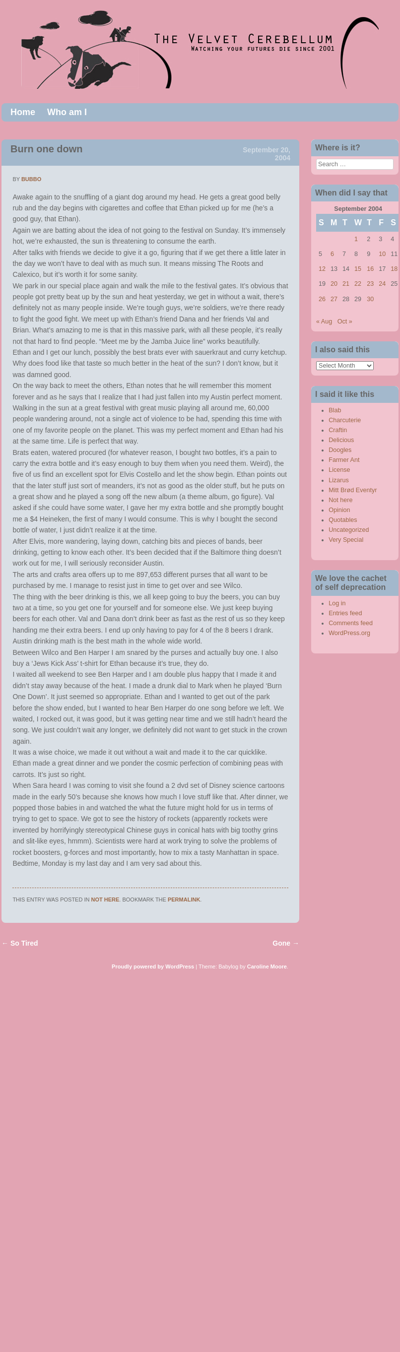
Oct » (344, 321)
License (339, 469)
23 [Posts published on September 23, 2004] (370, 283)
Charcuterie (345, 420)
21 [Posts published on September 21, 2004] (345, 283)
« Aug (324, 321)
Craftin (338, 430)
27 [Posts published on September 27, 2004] (334, 299)
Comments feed (351, 623)
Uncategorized (349, 529)
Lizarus (339, 480)
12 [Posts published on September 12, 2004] (322, 268)
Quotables (343, 519)
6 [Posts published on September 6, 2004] (332, 254)
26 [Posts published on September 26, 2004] (322, 299)
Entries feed (345, 613)
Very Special (346, 539)
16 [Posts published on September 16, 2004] (370, 268)
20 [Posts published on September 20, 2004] (334, 283)
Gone (285, 943)
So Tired (19, 943)
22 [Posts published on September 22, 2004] (357, 283)
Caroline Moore (267, 966)
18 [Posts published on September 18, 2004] (394, 268)
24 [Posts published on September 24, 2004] (382, 283)
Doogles (340, 450)
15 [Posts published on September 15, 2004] (357, 268)
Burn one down (46, 148)
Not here (105, 899)
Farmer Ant (344, 459)
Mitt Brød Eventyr (353, 490)
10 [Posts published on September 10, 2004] (382, 254)
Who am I (67, 112)
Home (22, 112)
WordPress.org (349, 633)
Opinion (339, 510)
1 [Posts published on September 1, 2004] (356, 239)
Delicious (341, 440)
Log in (337, 603)
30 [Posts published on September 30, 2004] (370, 299)
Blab (335, 410)
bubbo (31, 179)
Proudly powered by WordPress (153, 966)
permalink (184, 899)
